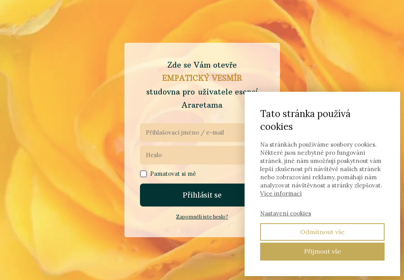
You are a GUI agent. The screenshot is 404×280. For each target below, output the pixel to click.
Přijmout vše (322, 251)
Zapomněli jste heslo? (202, 217)
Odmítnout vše (322, 232)
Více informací (281, 193)
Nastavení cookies (285, 213)
